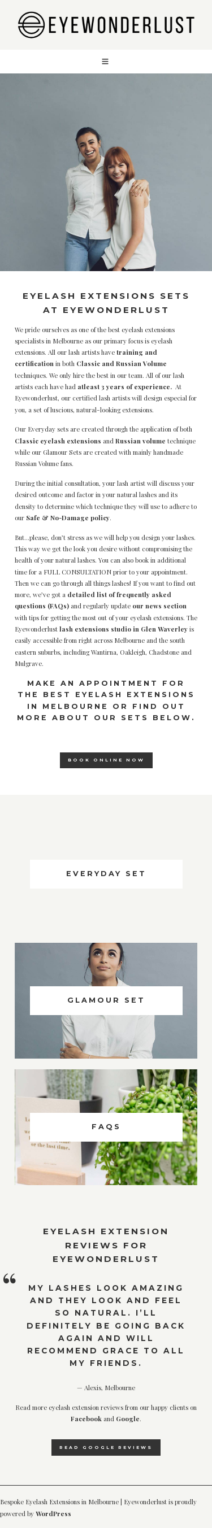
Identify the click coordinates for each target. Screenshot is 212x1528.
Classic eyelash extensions (58, 441)
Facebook (86, 1418)
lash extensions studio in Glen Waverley (123, 629)
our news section (159, 606)
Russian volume (141, 441)
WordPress (53, 1513)
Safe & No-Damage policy (68, 517)
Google (128, 1418)
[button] (106, 61)
